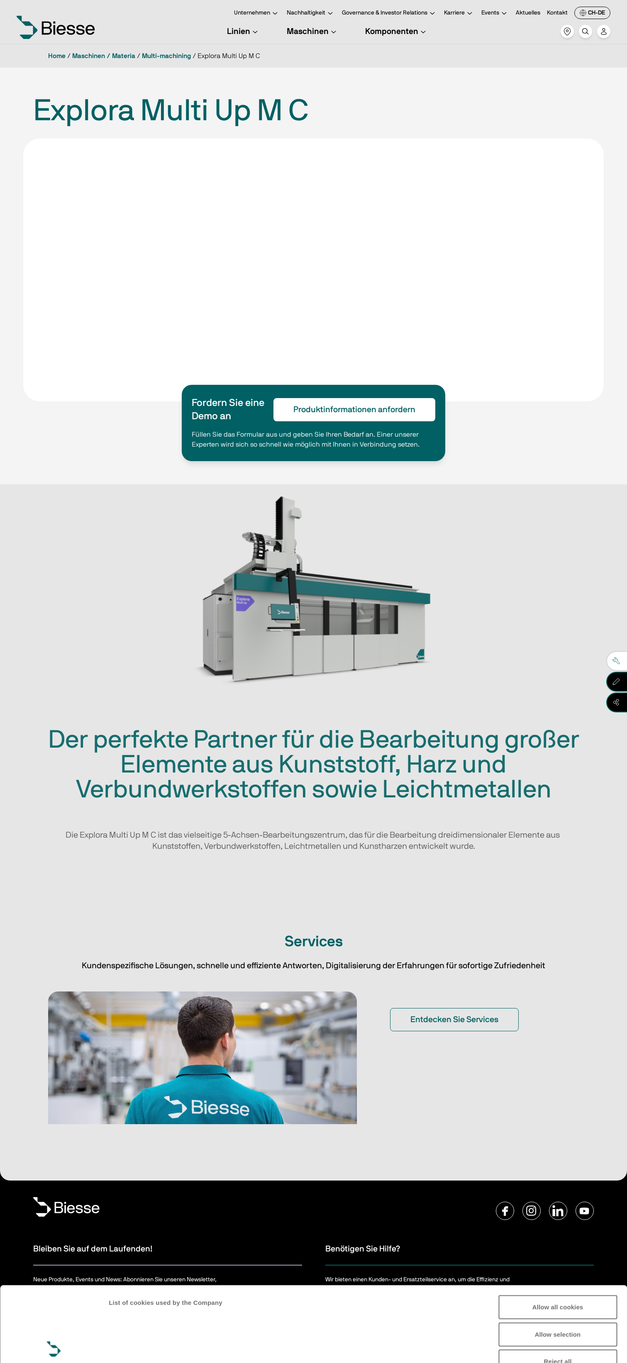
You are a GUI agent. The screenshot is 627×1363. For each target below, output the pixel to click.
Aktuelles (528, 13)
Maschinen (313, 31)
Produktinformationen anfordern (354, 410)
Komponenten (396, 31)
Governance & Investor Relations (389, 13)
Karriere (459, 13)
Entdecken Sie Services (454, 1020)
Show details (128, 1346)
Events (495, 13)
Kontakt (557, 13)
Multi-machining (166, 56)
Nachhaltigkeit (311, 13)
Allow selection (558, 1259)
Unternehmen (257, 13)
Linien (243, 31)
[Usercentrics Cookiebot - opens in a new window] (53, 1347)
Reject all (558, 1286)
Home (57, 56)
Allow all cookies (557, 1232)
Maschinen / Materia (103, 56)
